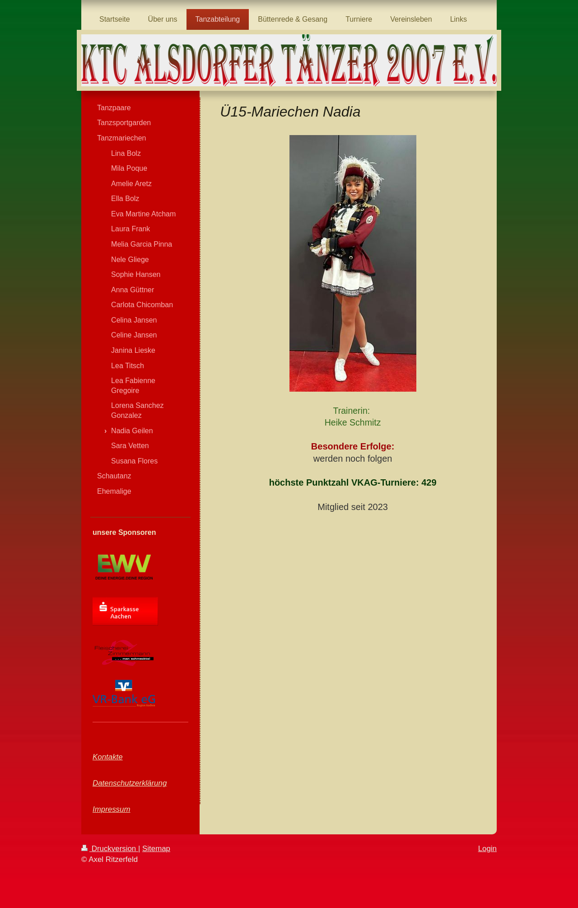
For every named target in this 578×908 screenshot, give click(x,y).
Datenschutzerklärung (130, 783)
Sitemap (156, 848)
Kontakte (108, 757)
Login (487, 848)
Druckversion (109, 848)
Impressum (112, 809)
